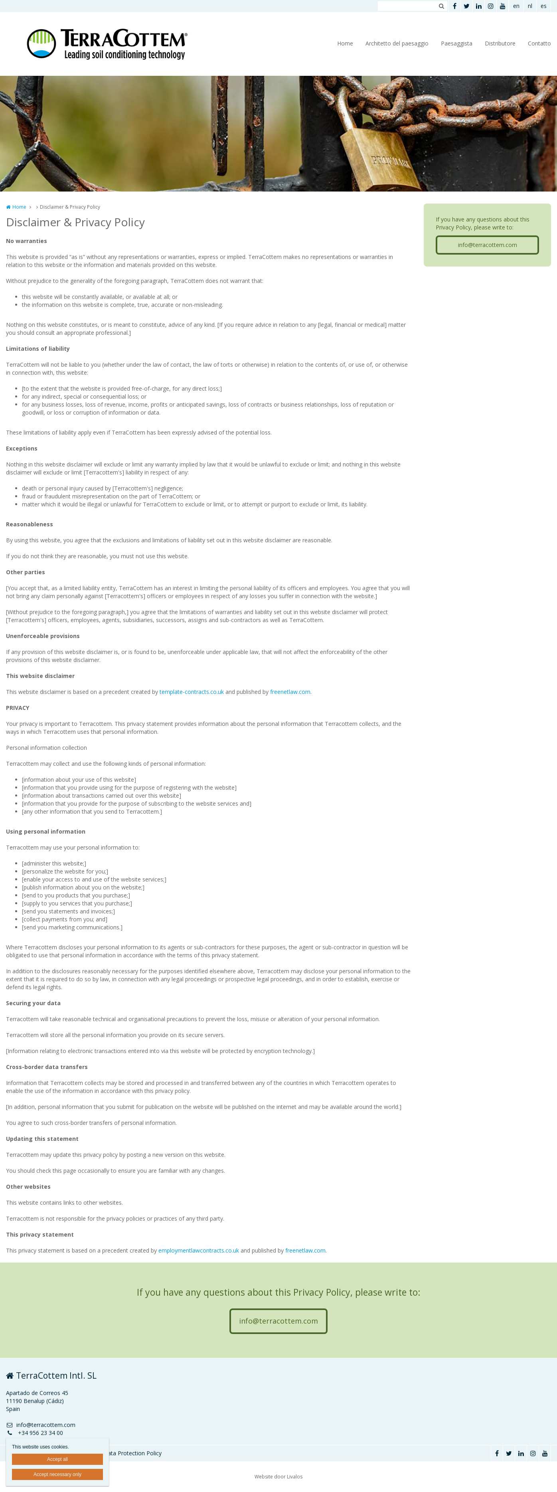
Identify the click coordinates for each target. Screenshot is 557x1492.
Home (345, 43)
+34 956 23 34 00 (34, 1433)
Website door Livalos (278, 1476)
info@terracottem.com (487, 245)
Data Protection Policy (132, 1453)
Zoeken (441, 6)
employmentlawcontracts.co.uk (198, 1250)
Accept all (57, 1459)
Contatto (539, 43)
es (544, 6)
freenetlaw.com (290, 692)
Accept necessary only (57, 1474)
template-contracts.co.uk (192, 692)
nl (530, 6)
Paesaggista (456, 43)
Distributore (500, 43)
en (516, 6)
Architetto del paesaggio (397, 43)
